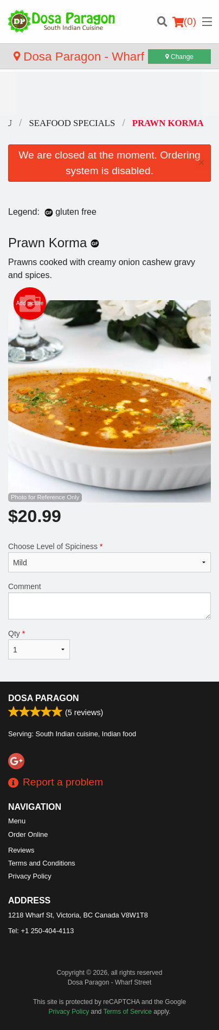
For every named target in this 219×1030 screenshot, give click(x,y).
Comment (109, 600)
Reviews (21, 850)
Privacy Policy (29, 876)
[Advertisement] (109, 93)
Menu (16, 821)
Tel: (41, 931)
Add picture (30, 303)
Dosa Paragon (43, 698)
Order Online (28, 834)
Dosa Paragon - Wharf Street (97, 56)
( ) (184, 22)
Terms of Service (128, 1011)
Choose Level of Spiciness (109, 557)
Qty (39, 644)
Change (179, 57)
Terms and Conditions (41, 863)
